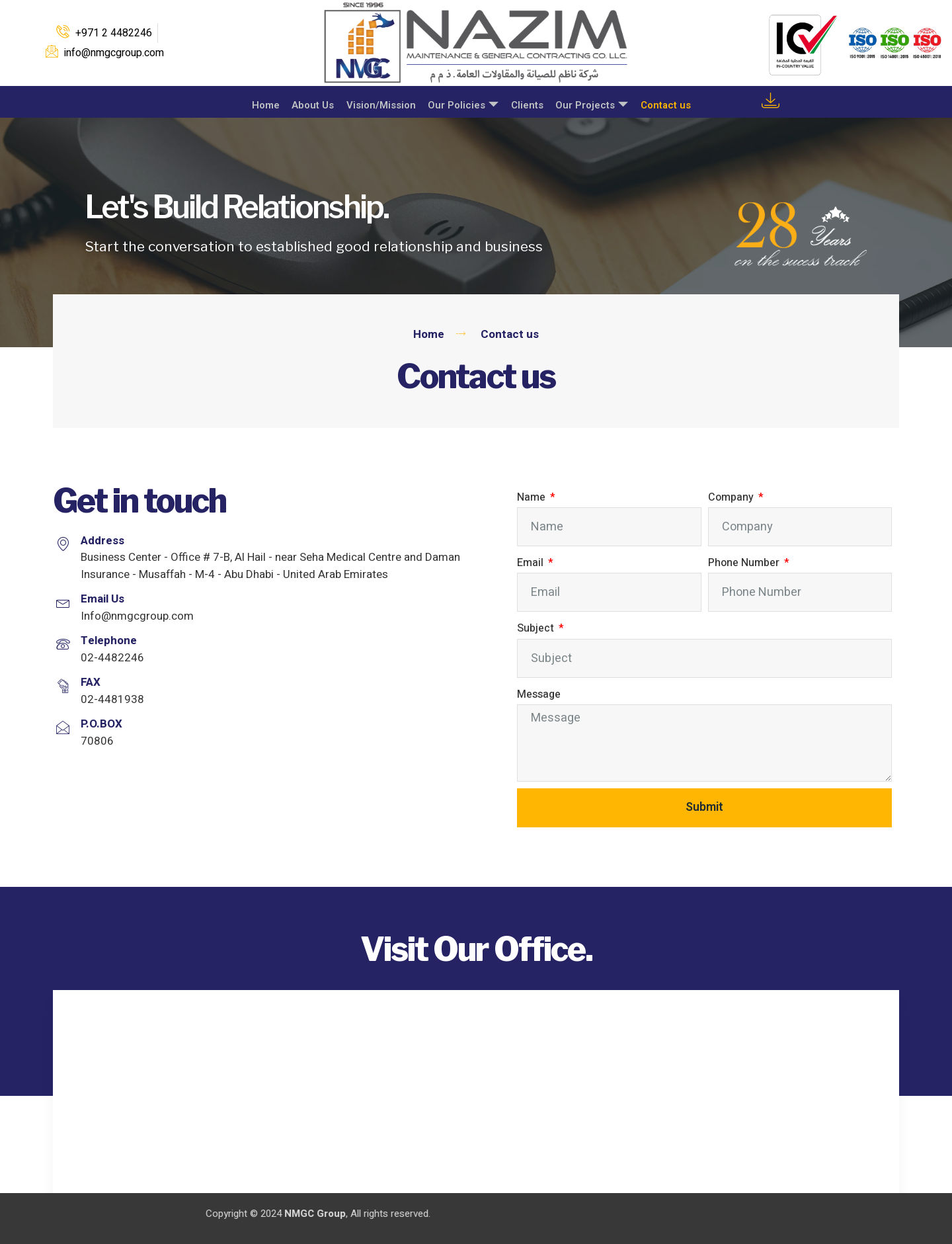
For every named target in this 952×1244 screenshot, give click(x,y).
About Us (307, 102)
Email (531, 563)
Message (539, 694)
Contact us (665, 102)
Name (532, 497)
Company (732, 497)
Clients (524, 102)
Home (259, 102)
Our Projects (590, 102)
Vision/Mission (376, 102)
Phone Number (745, 563)
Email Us (102, 599)
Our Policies (459, 102)
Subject (537, 628)
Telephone (109, 640)
